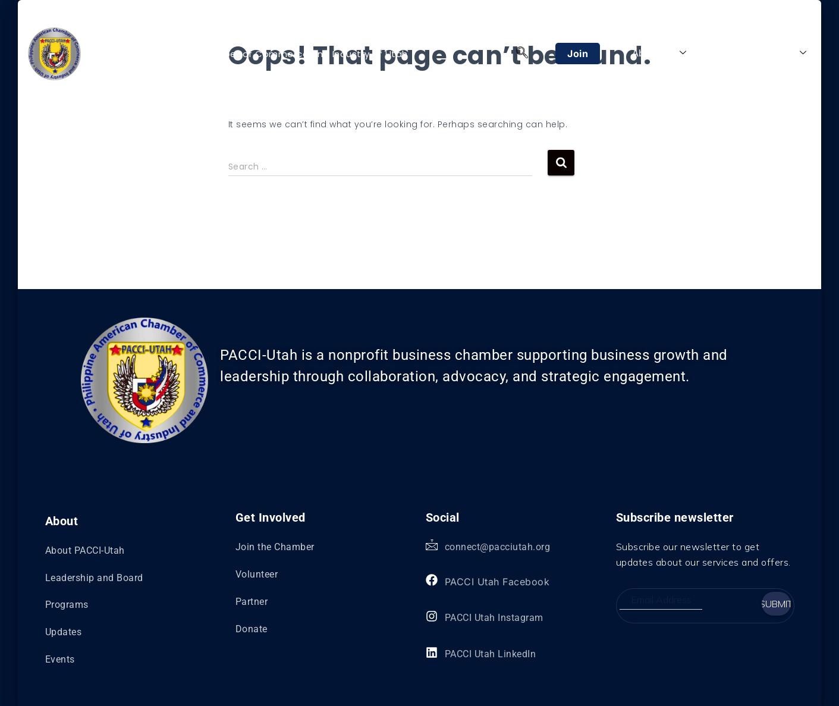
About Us (659, 53)
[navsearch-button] (522, 53)
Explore (782, 53)
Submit (776, 604)
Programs (724, 53)
